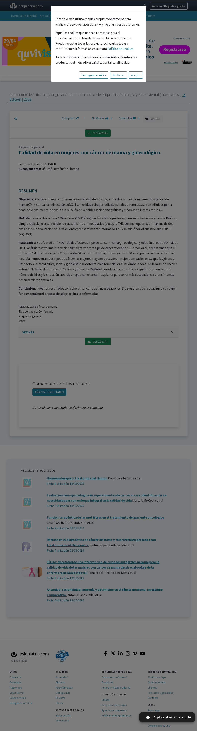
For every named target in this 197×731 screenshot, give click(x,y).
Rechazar (118, 75)
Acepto (135, 75)
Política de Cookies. (120, 49)
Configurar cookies (93, 75)
